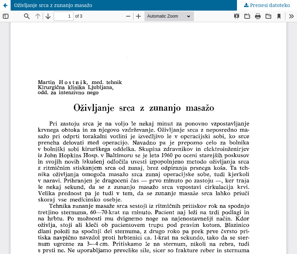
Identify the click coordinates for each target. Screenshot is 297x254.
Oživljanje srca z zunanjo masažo (53, 5)
